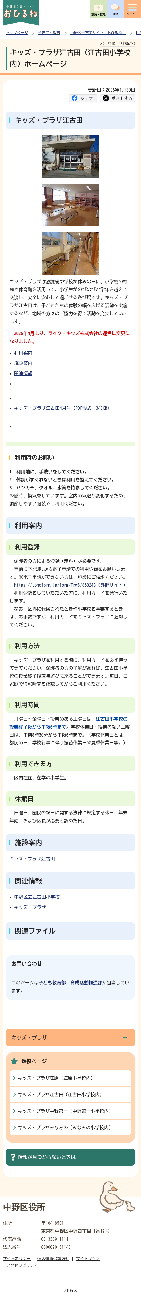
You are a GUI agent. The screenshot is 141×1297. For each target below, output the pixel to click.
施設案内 (23, 363)
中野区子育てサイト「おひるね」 (98, 33)
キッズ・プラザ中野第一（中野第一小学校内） (65, 1111)
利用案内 (23, 353)
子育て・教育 (49, 33)
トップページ (17, 33)
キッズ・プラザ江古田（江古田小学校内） (61, 1094)
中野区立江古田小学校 (37, 897)
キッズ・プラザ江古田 (32, 859)
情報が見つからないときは (47, 1157)
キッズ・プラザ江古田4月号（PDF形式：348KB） (63, 408)
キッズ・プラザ (30, 907)
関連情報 (23, 373)
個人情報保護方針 (53, 1259)
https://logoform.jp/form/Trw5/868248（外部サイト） (71, 585)
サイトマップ (88, 1259)
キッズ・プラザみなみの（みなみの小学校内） (65, 1127)
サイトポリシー (17, 1259)
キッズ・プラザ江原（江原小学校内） (56, 1078)
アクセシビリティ (22, 1265)
